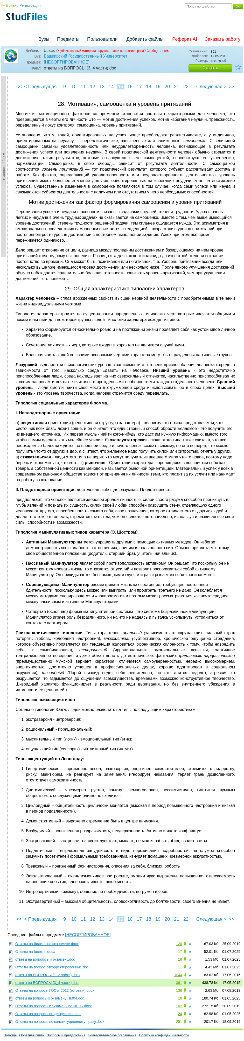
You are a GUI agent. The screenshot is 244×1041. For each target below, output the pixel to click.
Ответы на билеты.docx (35, 951)
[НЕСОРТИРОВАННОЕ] (66, 62)
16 (130, 86)
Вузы (43, 39)
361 (179, 983)
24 (180, 1014)
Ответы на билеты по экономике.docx (47, 944)
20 (167, 86)
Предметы (68, 39)
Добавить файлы (144, 39)
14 (111, 86)
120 (179, 944)
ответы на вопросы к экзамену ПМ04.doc (49, 998)
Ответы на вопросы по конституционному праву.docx (59, 1021)
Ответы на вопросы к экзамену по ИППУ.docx (53, 1006)
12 (92, 86)
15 (120, 86)
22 (186, 86)
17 (139, 86)
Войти (11, 5)
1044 (178, 975)
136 (179, 990)
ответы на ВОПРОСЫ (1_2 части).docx (47, 975)
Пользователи (102, 39)
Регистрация (30, 5)
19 (158, 86)
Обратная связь (31, 1035)
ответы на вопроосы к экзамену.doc (45, 959)
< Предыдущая (40, 86)
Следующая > (211, 86)
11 (83, 86)
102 (179, 1006)
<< (19, 86)
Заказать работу (222, 39)
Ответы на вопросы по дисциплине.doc (48, 1014)
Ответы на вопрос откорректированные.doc (52, 967)
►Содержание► (4, 166)
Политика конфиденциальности (164, 1035)
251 (179, 1021)
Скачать (210, 68)
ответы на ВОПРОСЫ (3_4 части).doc (47, 983)
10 (73, 86)
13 (101, 86)
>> (231, 86)
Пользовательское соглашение (112, 1035)
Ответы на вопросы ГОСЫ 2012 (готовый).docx (54, 990)
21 (176, 86)
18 (148, 86)
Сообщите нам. (158, 50)
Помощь (10, 1035)
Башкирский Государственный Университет (85, 56)
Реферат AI (184, 39)
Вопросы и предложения (66, 1035)
